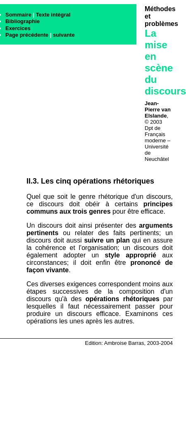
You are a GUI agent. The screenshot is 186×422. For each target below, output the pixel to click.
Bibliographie (22, 21)
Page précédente (26, 35)
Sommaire (18, 15)
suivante (64, 35)
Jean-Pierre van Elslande (158, 109)
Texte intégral (53, 15)
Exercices (18, 28)
